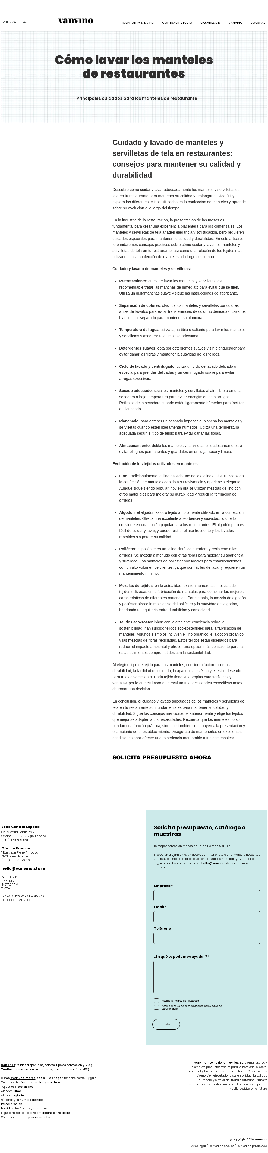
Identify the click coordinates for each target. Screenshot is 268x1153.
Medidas (7, 1108)
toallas (38, 1082)
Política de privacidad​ (252, 1146)
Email (159, 907)
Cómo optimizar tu (14, 1117)
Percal (5, 1104)
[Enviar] (166, 1024)
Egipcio (19, 1095)
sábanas (25, 1082)
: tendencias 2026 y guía (80, 1078)
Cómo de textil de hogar (32, 1078)
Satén (17, 1104)
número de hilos (31, 1100)
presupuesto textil (40, 1117)
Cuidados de (10, 1082)
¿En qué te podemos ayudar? (180, 956)
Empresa (162, 886)
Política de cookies (221, 1146)
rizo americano (41, 1113)
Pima (17, 1091)
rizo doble (63, 1113)
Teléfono (162, 928)
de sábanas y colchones (30, 1108)
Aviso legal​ (199, 1146)
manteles (54, 1082)
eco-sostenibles (22, 1087)
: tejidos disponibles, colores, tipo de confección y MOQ (46, 1065)
